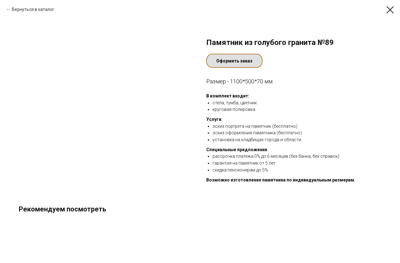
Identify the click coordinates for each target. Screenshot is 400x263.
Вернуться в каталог (33, 9)
